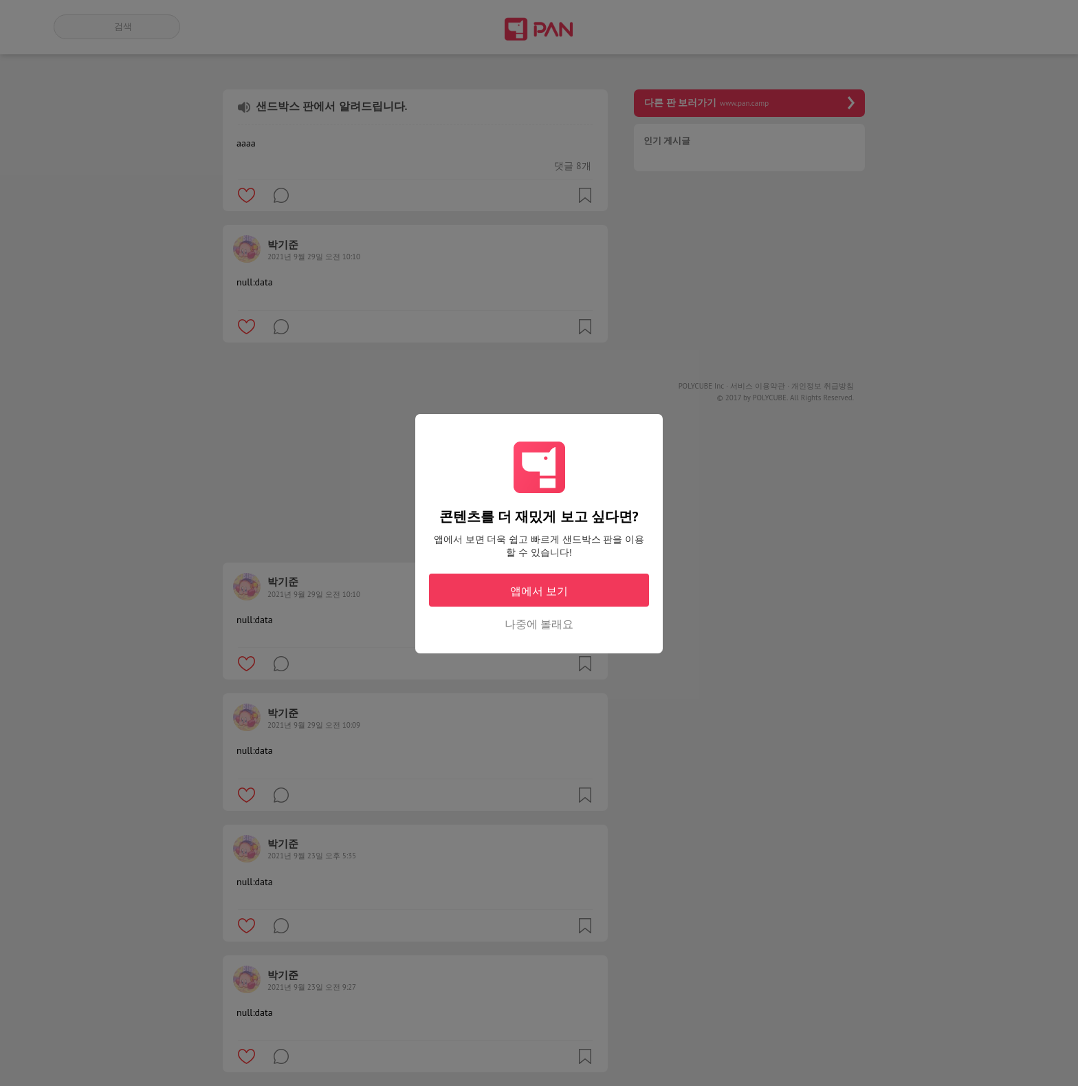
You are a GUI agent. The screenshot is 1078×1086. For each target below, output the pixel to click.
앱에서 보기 (539, 591)
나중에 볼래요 (539, 624)
